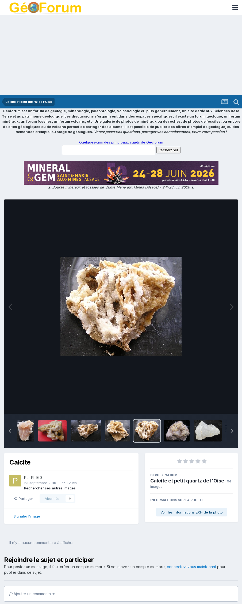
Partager (23, 498)
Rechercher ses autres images (50, 488)
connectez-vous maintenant (191, 566)
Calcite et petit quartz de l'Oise (187, 481)
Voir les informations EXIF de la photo (191, 512)
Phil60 (36, 477)
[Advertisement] (121, 54)
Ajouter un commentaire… (33, 593)
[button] (10, 431)
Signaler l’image (27, 516)
